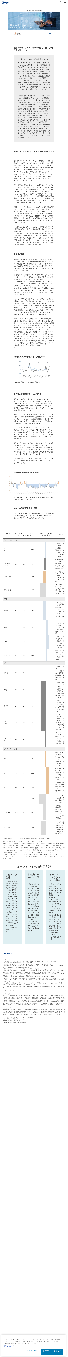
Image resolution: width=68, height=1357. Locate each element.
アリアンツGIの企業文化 (7, 1259)
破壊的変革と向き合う (20, 1273)
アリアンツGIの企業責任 (7, 1266)
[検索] (60, 2)
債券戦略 (32, 1216)
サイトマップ (7, 1341)
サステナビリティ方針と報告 (46, 1238)
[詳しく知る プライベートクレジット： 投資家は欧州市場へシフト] (13, 1121)
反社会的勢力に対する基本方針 (21, 1344)
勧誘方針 (6, 1344)
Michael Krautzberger (14, 1186)
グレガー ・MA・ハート (47, 1124)
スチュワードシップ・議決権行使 (7, 1228)
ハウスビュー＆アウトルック (20, 1215)
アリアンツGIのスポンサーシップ (7, 1281)
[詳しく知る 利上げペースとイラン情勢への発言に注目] (45, 1115)
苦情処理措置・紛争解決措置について (47, 1344)
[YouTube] (29, 1311)
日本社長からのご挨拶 (7, 1214)
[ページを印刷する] (50, 33)
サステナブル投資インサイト (46, 1228)
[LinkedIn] (39, 1311)
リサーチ (32, 1243)
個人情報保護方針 (57, 1341)
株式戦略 (32, 1212)
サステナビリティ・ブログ (46, 1255)
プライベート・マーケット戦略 (33, 1230)
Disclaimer (7, 953)
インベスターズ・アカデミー (20, 1294)
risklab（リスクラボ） (34, 1238)
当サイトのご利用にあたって (24, 1341)
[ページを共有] (53, 33)
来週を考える (20, 1222)
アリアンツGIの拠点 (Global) (7, 1251)
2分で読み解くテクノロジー (20, 1251)
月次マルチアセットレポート (20, 1235)
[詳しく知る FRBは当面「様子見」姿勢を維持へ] (13, 1181)
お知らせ (58, 1204)
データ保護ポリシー (42, 1341)
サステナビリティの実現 (20, 1279)
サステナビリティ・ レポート (47, 1247)
